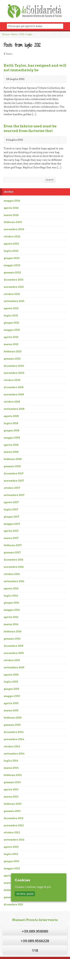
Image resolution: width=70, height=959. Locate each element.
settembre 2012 (14, 839)
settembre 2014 (14, 753)
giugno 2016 (11, 602)
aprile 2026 (11, 208)
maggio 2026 (12, 200)
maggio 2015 (12, 696)
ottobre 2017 (12, 488)
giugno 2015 (11, 689)
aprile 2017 (11, 531)
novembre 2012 (14, 825)
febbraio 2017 (13, 545)
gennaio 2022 (12, 272)
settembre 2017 (14, 495)
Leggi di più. (43, 887)
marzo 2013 (11, 796)
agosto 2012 (11, 846)
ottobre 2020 (12, 380)
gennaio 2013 (12, 811)
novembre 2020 (14, 373)
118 (35, 950)
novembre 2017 (14, 480)
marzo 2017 (11, 538)
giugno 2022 (12, 258)
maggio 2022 (12, 265)
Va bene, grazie (24, 893)
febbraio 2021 (13, 351)
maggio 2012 (12, 868)
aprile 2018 (11, 445)
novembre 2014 (14, 739)
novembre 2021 (14, 287)
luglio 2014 (11, 760)
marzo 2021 (11, 344)
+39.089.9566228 (35, 940)
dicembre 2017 (14, 473)
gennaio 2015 (12, 724)
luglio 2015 (11, 681)
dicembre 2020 (14, 366)
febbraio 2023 (13, 222)
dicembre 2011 (13, 904)
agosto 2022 (11, 243)
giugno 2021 (11, 322)
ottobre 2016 (12, 574)
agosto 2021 (11, 308)
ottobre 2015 (12, 660)
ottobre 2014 (12, 746)
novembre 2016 (14, 567)
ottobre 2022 (12, 236)
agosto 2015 (11, 674)
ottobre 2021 (12, 294)
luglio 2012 (11, 854)
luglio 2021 (11, 315)
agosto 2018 (11, 416)
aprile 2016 (11, 617)
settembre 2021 (14, 301)
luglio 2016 (11, 595)
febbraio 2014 (13, 775)
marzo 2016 (11, 624)
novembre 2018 (14, 394)
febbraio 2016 (12, 631)
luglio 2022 (11, 251)
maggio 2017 (12, 524)
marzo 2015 (11, 710)
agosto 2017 (11, 502)
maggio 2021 (12, 330)
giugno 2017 (11, 516)
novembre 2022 (14, 229)
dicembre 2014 (14, 732)
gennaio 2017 (12, 552)
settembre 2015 (14, 667)
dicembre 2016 (13, 559)
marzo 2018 (11, 452)
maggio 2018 (12, 437)
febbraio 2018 (13, 459)
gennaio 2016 (12, 638)
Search (49, 179)
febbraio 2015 (13, 717)
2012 (21, 34)
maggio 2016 (12, 610)
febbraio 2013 (13, 803)
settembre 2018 (14, 409)
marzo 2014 (11, 767)
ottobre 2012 (12, 832)
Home (5, 34)
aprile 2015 (11, 703)
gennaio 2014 (12, 782)
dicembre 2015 (13, 646)
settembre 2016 (14, 581)
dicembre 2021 (13, 279)
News (14, 34)
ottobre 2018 (12, 401)
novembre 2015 (14, 653)
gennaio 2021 (12, 358)
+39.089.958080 (35, 931)
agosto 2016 (11, 588)
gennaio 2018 (12, 466)
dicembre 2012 (13, 818)
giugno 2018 (11, 430)
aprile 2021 (11, 337)
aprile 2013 (11, 789)
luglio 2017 (11, 509)
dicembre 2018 (13, 387)
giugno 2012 (11, 861)
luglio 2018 (11, 423)
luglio (29, 34)
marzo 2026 (11, 215)
